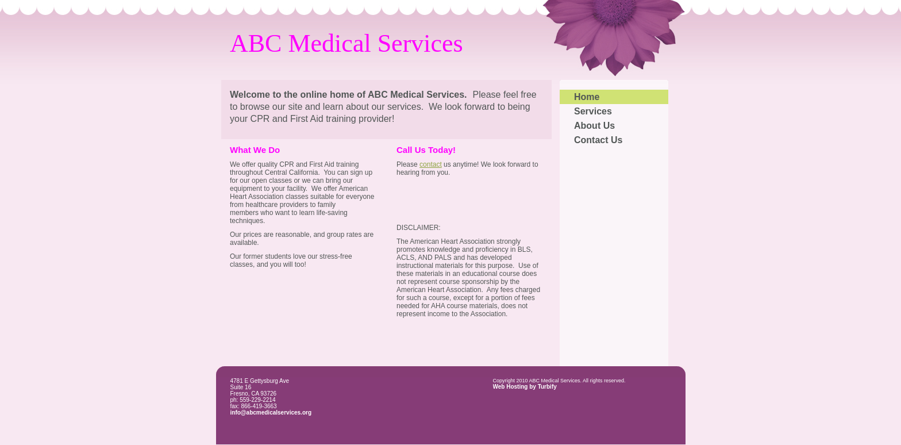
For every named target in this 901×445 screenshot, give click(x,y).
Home (586, 97)
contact (430, 164)
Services (593, 111)
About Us (594, 126)
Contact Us (598, 140)
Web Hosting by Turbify (525, 386)
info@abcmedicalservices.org (271, 412)
